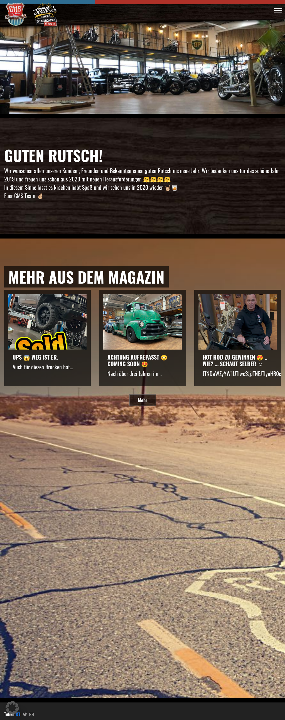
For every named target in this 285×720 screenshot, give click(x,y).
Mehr (142, 400)
